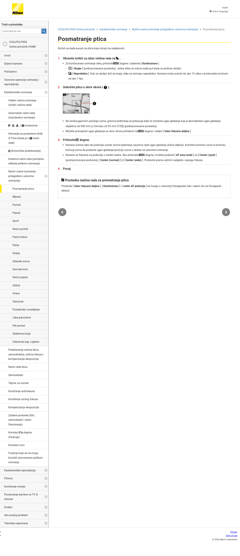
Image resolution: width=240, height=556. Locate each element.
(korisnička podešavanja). (24, 150)
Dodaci (8, 507)
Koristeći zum (16, 445)
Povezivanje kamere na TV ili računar (21, 497)
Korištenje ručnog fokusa (23, 399)
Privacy (233, 532)
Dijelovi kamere (13, 63)
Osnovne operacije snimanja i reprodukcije (21, 82)
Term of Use (231, 535)
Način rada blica (18, 367)
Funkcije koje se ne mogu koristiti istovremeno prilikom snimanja (25, 458)
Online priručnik (76, 29)
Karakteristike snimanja (18, 92)
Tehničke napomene (16, 523)
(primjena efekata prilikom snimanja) (26, 161)
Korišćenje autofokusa (21, 391)
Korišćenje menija (14, 486)
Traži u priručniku (12, 24)
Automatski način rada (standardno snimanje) (21, 115)
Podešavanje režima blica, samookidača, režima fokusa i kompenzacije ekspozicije (26, 354)
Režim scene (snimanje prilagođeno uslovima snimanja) (22, 176)
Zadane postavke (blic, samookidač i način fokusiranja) (21, 420)
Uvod (7, 55)
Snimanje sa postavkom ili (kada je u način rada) (25, 138)
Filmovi (8, 478)
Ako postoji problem (16, 515)
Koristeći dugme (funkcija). (20, 435)
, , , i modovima (22, 125)
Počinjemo (10, 71)
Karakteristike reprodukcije (20, 470)
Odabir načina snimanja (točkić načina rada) (22, 102)
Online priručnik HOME (22, 44)
